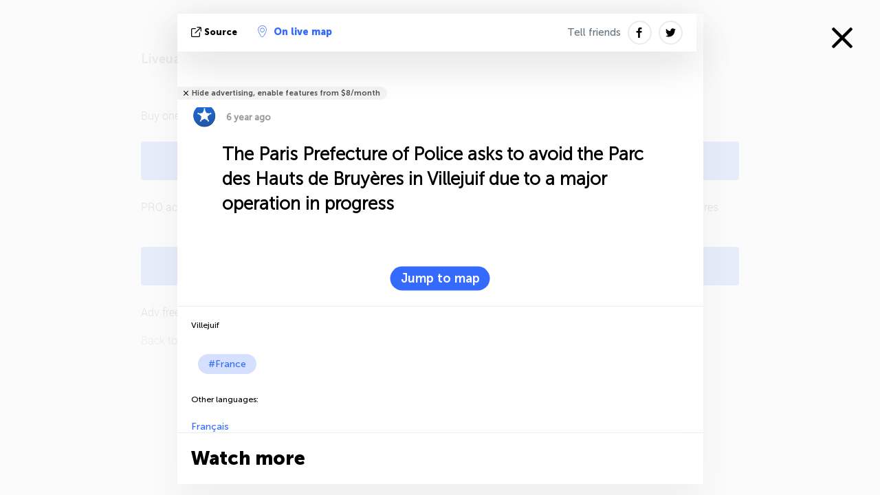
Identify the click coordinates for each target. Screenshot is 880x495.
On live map (295, 31)
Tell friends (594, 32)
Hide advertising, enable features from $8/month (286, 93)
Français (210, 426)
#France (227, 364)
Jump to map (440, 278)
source (215, 32)
